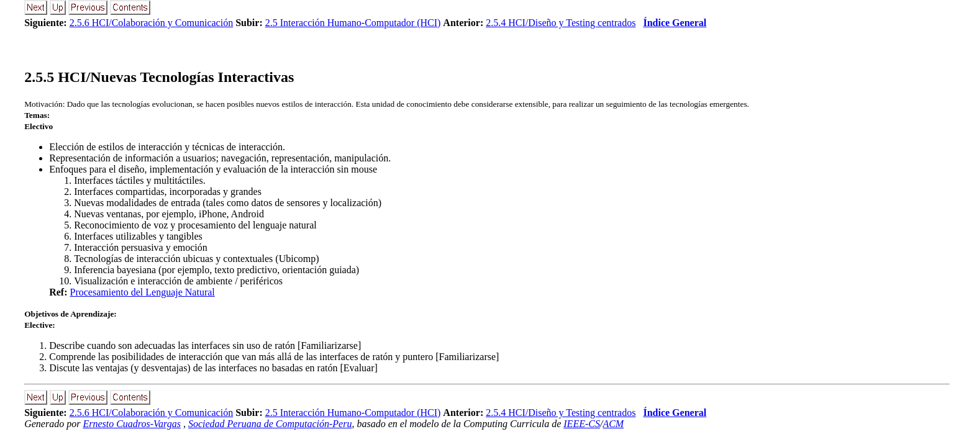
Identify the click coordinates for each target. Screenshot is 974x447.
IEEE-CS (581, 423)
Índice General (674, 22)
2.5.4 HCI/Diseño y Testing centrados (560, 22)
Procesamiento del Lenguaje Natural (142, 292)
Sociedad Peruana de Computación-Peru (270, 423)
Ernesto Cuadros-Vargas (132, 423)
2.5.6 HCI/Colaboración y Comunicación (152, 22)
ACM (613, 423)
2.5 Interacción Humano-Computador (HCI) (353, 22)
